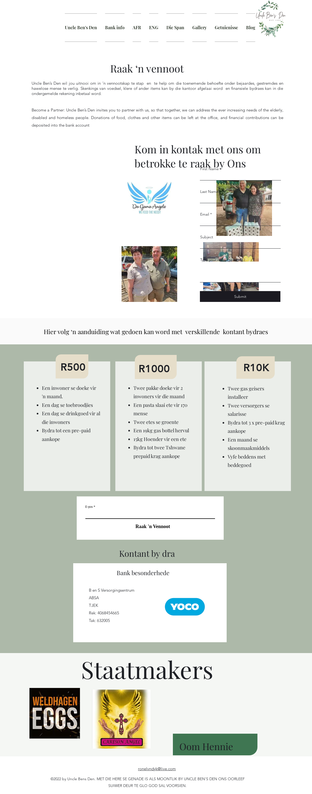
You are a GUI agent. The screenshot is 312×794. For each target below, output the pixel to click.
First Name (209, 169)
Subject (206, 237)
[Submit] (240, 296)
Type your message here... (222, 260)
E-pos (89, 506)
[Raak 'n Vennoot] (150, 526)
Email (204, 214)
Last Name (209, 191)
